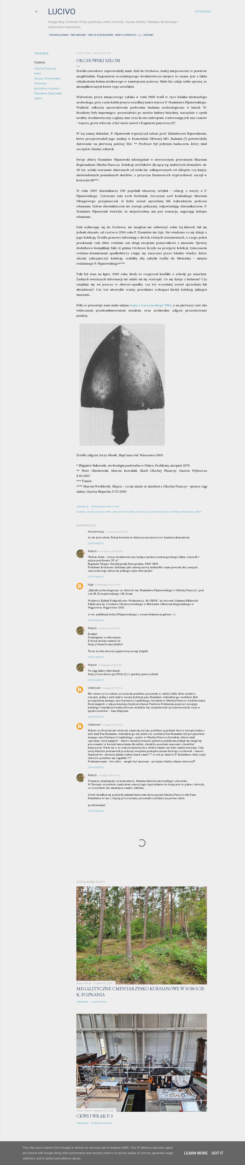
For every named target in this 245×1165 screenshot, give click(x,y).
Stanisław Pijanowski (48, 93)
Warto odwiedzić (124, 35)
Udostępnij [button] (41, 53)
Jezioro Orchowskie (47, 78)
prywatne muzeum (47, 88)
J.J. (139, 35)
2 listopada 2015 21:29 (110, 665)
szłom (38, 98)
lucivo (61, 11)
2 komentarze (99, 1001)
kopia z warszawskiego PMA (150, 305)
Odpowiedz (96, 543)
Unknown (94, 688)
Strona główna (57, 35)
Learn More (196, 1153)
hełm (37, 73)
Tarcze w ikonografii (99, 35)
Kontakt (147, 35)
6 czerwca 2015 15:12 (109, 628)
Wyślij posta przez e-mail (105, 506)
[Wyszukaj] (203, 11)
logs (90, 584)
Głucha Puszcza (45, 68)
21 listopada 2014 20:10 (107, 584)
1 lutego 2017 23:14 (112, 688)
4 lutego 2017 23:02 (109, 775)
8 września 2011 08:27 (110, 551)
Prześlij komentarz (101, 1123)
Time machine (77, 35)
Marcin (92, 551)
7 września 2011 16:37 (117, 531)
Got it (217, 1153)
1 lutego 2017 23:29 (112, 724)
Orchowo (40, 83)
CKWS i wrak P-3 (94, 1116)
